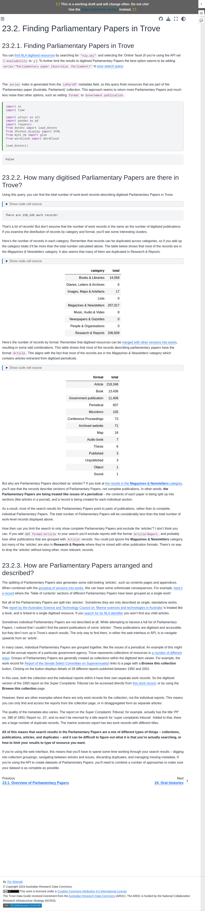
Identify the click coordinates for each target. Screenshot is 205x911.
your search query (86, 81)
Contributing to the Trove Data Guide (21, 462)
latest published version (99, 9)
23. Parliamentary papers (17, 351)
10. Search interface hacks (18, 187)
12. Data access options (20, 223)
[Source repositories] (175, 19)
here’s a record (118, 645)
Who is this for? (15, 83)
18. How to (12, 296)
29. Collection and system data (17, 432)
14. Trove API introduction (14, 248)
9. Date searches (16, 178)
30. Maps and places (18, 441)
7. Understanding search (21, 165)
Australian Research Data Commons (133, 896)
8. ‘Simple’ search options (21, 172)
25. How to (12, 393)
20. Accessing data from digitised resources (20, 327)
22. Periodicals (14, 342)
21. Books (11, 335)
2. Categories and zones (21, 118)
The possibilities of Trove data (21, 92)
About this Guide (16, 77)
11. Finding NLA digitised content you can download (21, 201)
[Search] (20, 60)
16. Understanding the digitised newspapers (19, 281)
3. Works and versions (19, 124)
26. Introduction (15, 410)
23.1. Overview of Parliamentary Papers (22, 362)
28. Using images (16, 423)
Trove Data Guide (16, 70)
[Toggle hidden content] (123, 229)
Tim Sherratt (56, 881)
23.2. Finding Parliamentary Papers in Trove (23, 376)
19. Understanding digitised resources (17, 316)
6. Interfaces (13, 148)
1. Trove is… (13, 111)
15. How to (12, 256)
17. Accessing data (17, 289)
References (12, 470)
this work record (66, 757)
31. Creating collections (13, 450)
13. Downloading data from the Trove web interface (19, 234)
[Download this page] (183, 19)
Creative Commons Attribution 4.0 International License (133, 891)
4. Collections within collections (18, 133)
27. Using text (14, 417)
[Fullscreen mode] (190, 19)
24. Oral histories (16, 387)
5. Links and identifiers (19, 142)
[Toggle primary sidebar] (48, 19)
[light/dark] (198, 19)
